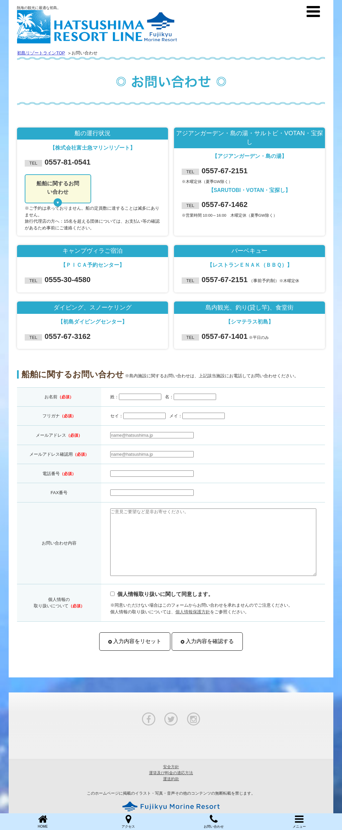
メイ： (175, 415)
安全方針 (171, 767)
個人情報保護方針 (192, 611)
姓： (114, 396)
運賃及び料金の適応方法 (171, 773)
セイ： (116, 415)
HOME (43, 821)
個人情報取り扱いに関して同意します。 (165, 594)
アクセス (128, 821)
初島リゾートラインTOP (41, 52)
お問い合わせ (213, 821)
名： (169, 396)
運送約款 (171, 779)
